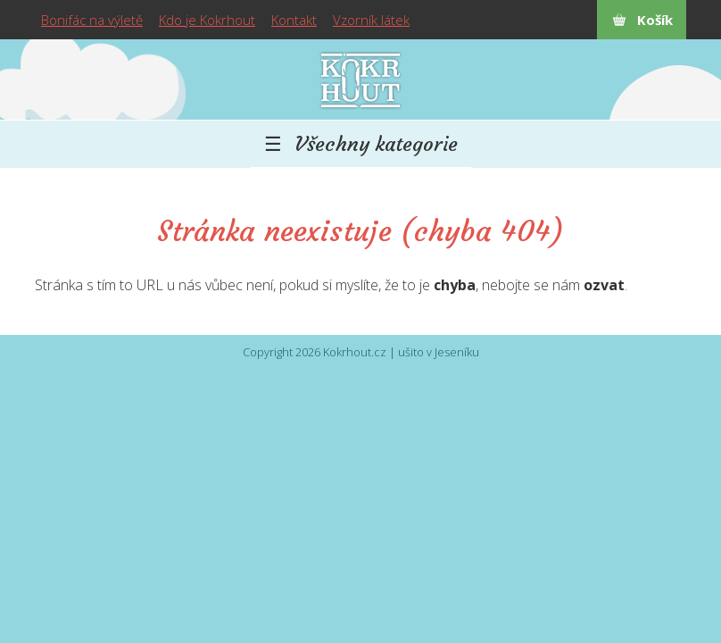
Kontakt (294, 20)
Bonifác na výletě (92, 20)
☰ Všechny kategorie (361, 143)
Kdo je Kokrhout (207, 20)
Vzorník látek (371, 20)
